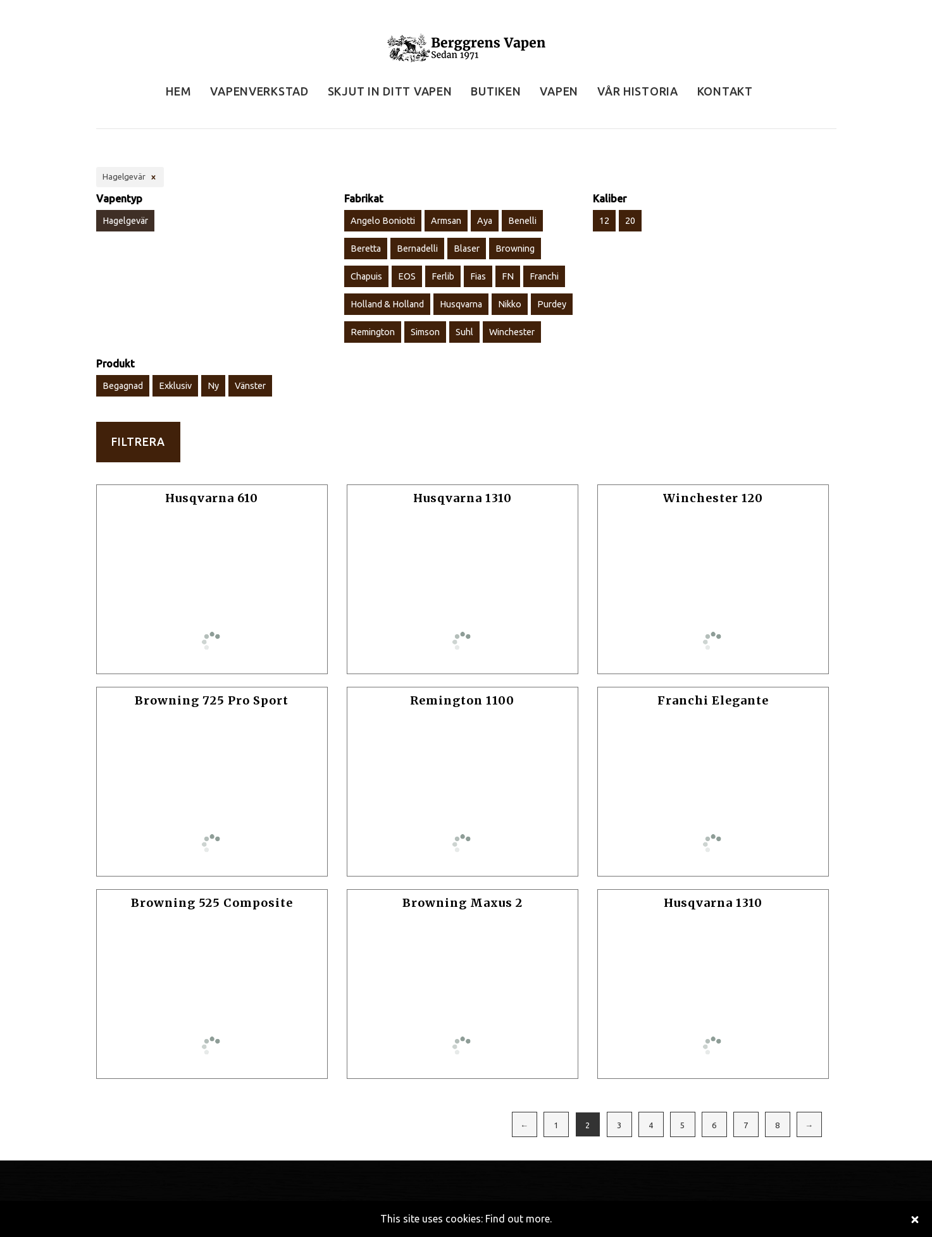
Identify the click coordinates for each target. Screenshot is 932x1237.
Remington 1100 (462, 700)
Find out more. (518, 1218)
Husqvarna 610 (211, 498)
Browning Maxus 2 (462, 902)
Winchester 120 (713, 498)
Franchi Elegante (713, 700)
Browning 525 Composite (212, 902)
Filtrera (138, 442)
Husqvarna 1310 (462, 498)
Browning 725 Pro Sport (212, 700)
